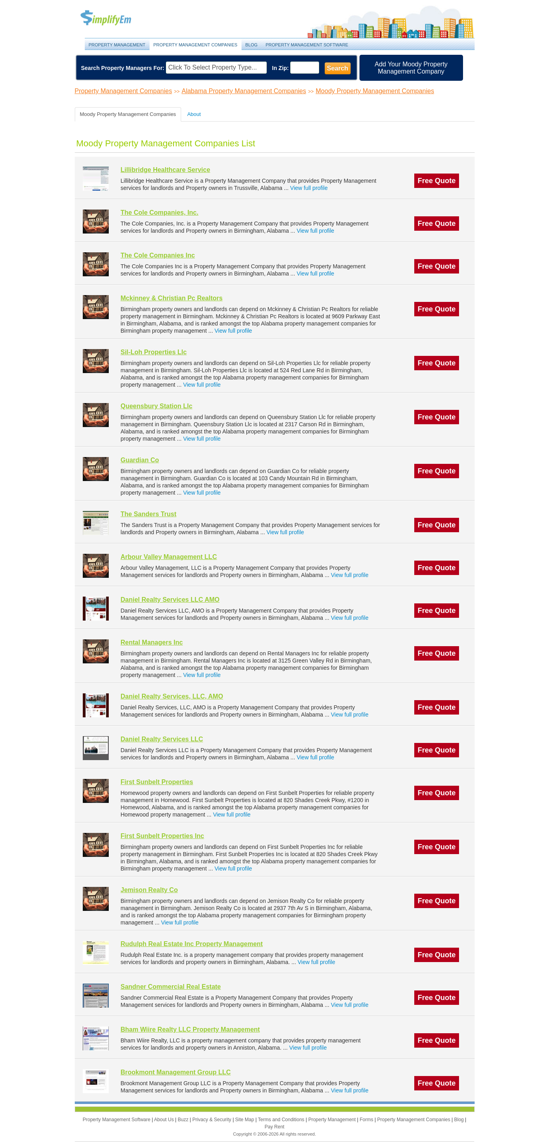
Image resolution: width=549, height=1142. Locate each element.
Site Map (245, 1119)
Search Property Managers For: (123, 68)
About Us (164, 1119)
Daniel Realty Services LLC (162, 739)
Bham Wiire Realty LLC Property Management (190, 1029)
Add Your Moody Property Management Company (411, 68)
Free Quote (436, 181)
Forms (366, 1119)
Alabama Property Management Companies (244, 91)
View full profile (309, 188)
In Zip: (280, 68)
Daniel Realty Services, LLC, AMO (172, 696)
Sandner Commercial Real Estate (171, 986)
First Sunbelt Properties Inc (162, 836)
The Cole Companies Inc (158, 255)
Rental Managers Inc (152, 642)
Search (337, 68)
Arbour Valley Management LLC (169, 556)
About (194, 114)
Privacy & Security (212, 1119)
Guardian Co (140, 460)
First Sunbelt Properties (157, 782)
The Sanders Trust (149, 514)
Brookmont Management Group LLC (176, 1072)
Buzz (184, 1119)
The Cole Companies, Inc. (160, 212)
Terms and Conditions (281, 1119)
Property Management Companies (196, 44)
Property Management (115, 18)
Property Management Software (307, 44)
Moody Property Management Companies (375, 91)
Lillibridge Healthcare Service (165, 169)
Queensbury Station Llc (157, 406)
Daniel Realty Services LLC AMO (170, 599)
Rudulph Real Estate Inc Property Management (192, 943)
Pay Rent (274, 1127)
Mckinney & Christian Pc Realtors (172, 298)
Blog (252, 44)
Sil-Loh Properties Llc (154, 352)
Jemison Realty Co (149, 889)
